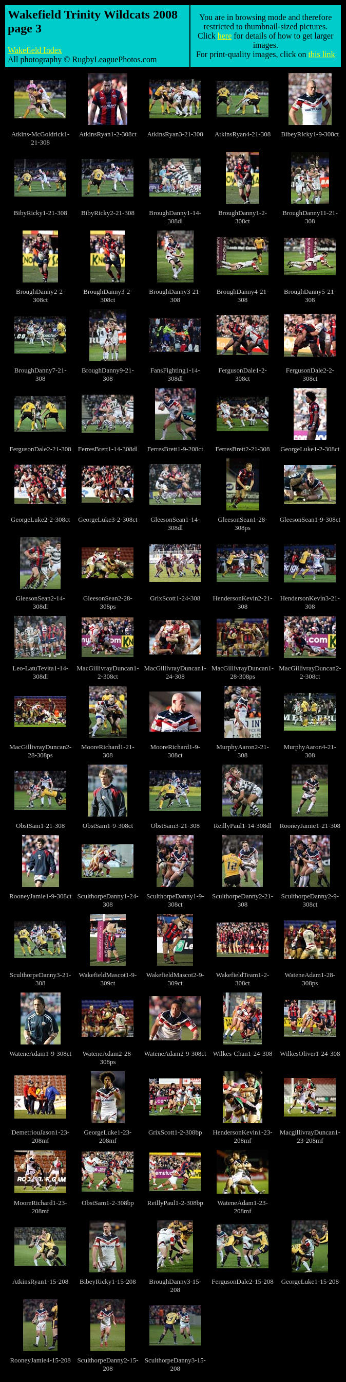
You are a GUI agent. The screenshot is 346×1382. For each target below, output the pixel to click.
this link (322, 54)
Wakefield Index (35, 50)
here (225, 35)
